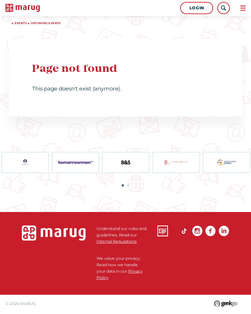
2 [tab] (128, 185)
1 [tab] (122, 185)
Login (196, 7)
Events (21, 23)
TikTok (184, 230)
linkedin (224, 230)
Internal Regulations (116, 241)
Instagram (197, 230)
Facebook (210, 230)
